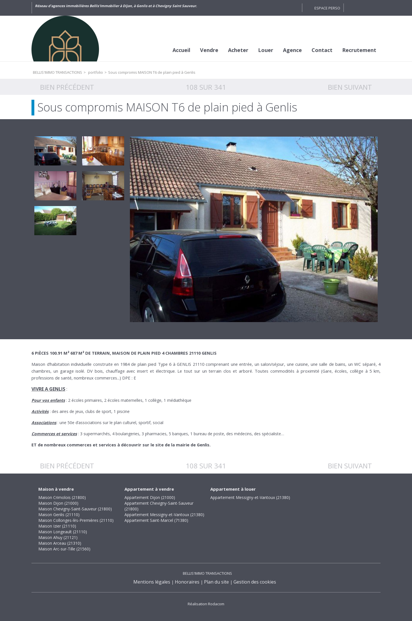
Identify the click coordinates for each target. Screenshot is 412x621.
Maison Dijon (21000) (58, 503)
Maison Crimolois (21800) (62, 497)
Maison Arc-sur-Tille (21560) (64, 549)
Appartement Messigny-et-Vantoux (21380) (164, 514)
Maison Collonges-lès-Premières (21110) (76, 520)
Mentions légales (151, 582)
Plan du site (216, 582)
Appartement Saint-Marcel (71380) (156, 520)
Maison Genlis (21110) (59, 514)
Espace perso (327, 8)
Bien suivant (350, 87)
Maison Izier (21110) (57, 526)
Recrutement (359, 50)
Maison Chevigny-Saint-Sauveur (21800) (75, 509)
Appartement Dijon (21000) (149, 497)
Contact (322, 50)
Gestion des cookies (254, 582)
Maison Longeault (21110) (62, 531)
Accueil (181, 50)
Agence (292, 50)
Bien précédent (67, 87)
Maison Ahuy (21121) (58, 537)
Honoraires (187, 582)
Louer (265, 50)
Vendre (209, 50)
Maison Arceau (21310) (59, 543)
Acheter (238, 50)
